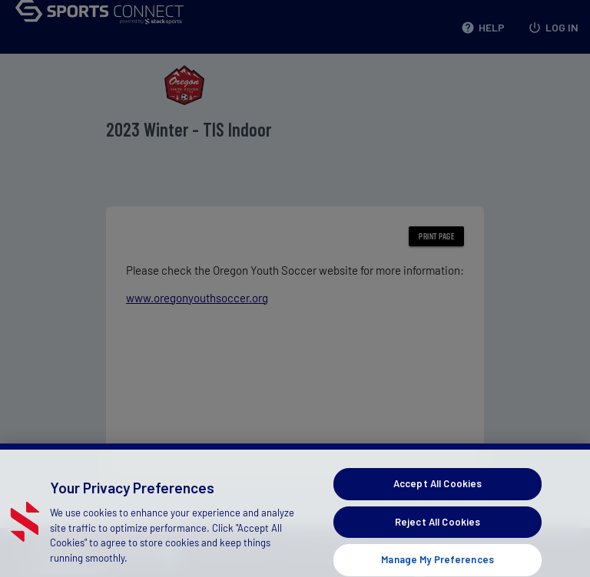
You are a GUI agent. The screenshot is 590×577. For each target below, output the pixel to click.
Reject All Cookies (437, 531)
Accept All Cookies (437, 492)
